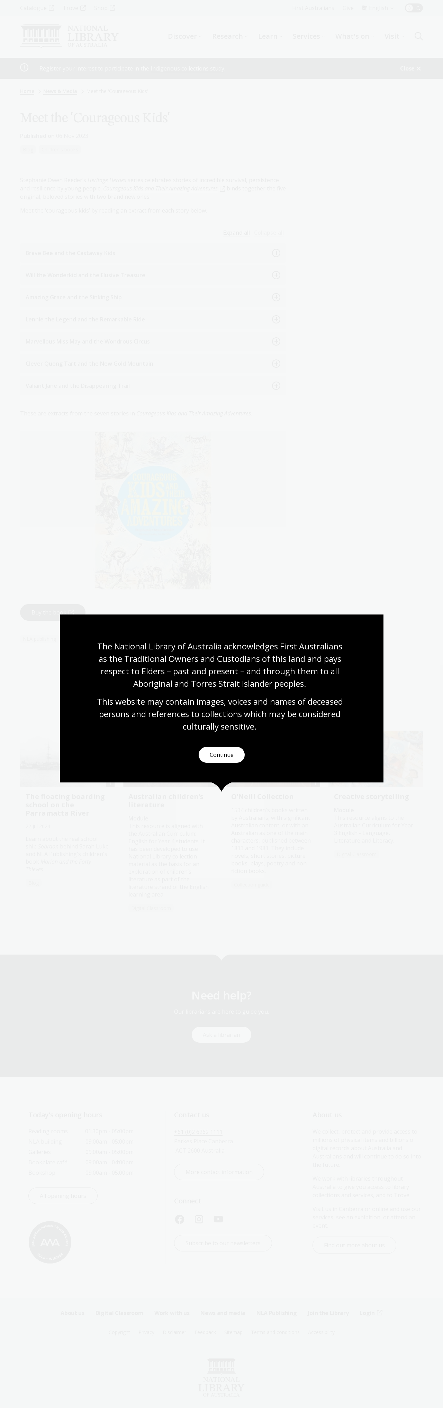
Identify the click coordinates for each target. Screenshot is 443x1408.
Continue (222, 755)
